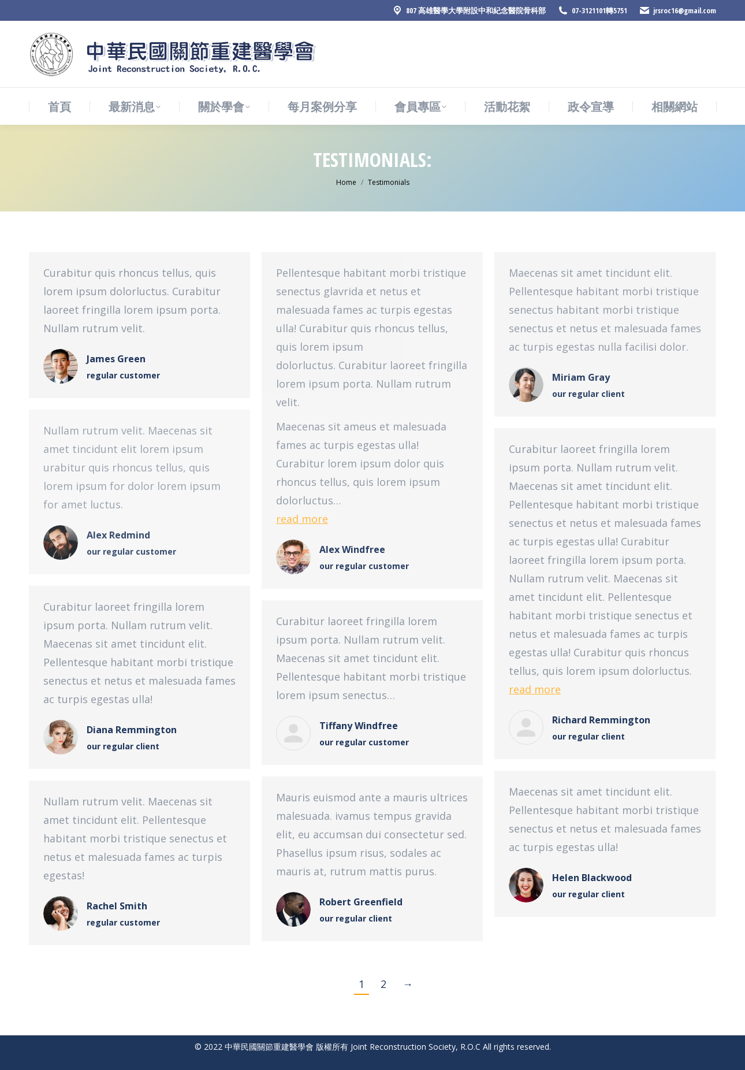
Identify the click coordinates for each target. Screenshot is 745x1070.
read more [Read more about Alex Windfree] (302, 519)
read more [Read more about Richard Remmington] (535, 689)
